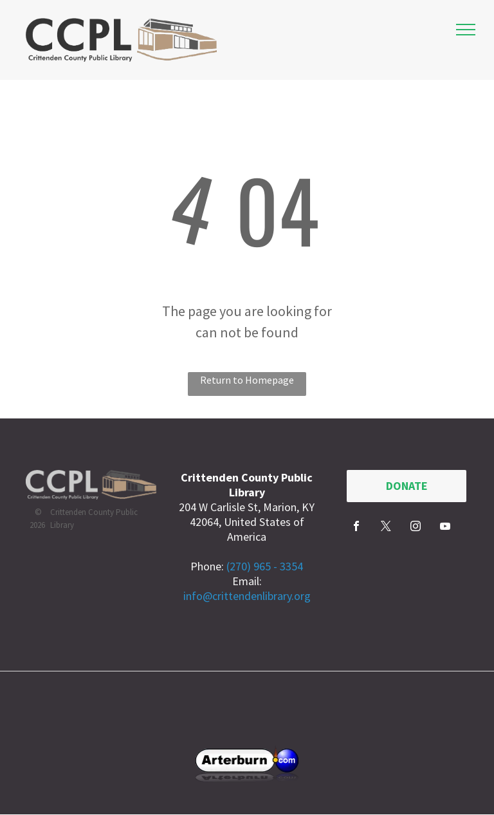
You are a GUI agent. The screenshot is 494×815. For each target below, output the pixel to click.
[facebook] (356, 527)
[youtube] (445, 527)
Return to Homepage (247, 379)
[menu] (465, 29)
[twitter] (386, 527)
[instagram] (415, 527)
